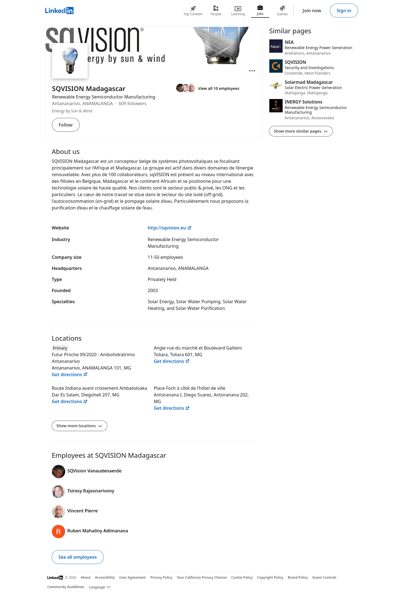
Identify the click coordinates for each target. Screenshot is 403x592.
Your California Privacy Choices (202, 577)
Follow (66, 125)
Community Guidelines (65, 587)
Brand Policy (298, 577)
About (86, 577)
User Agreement (132, 577)
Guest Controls (324, 577)
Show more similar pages (301, 131)
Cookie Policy (242, 577)
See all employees (78, 557)
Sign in (344, 10)
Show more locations (80, 425)
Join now (312, 10)
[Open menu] (252, 70)
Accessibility (105, 577)
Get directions (70, 374)
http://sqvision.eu (170, 228)
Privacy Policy (161, 577)
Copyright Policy (270, 577)
